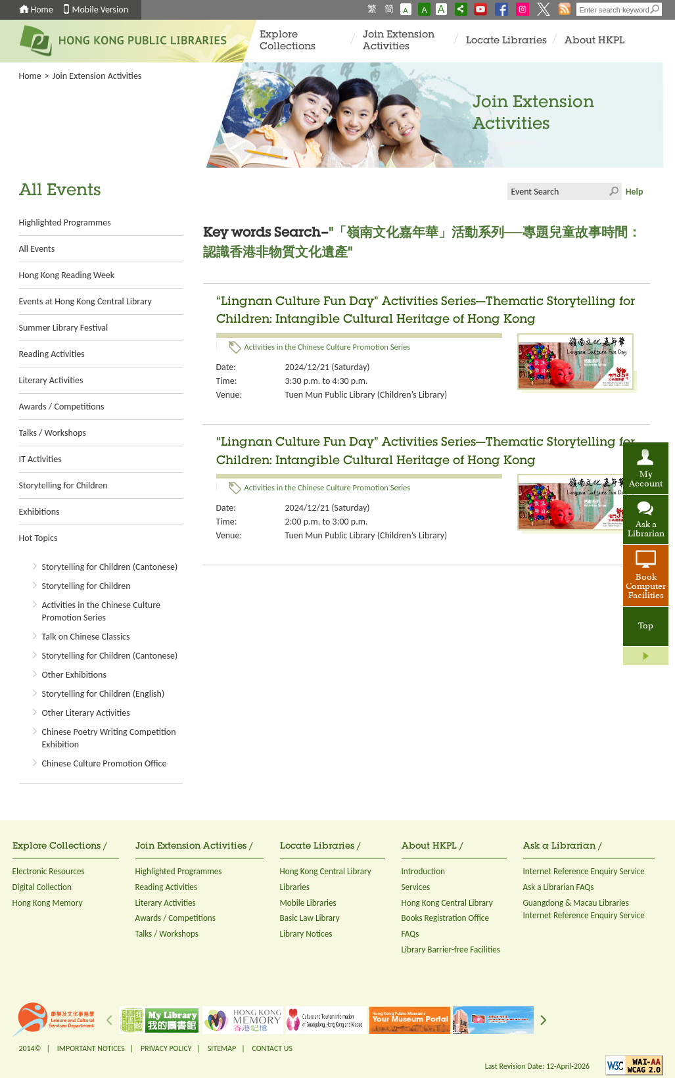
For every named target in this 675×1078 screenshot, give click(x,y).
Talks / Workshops (52, 432)
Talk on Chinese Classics (86, 636)
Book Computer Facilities (646, 587)
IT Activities (40, 459)
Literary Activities (51, 380)
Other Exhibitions (74, 674)
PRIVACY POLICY (166, 1048)
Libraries (295, 887)
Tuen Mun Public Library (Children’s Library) (366, 394)
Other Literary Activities (86, 712)
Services (416, 887)
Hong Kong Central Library (325, 871)
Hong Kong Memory (47, 902)
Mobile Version (100, 9)
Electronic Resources (48, 871)
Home (42, 9)
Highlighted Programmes (65, 222)
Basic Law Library (310, 918)
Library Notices (306, 933)
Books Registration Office (446, 918)
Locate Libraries (506, 41)
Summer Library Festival (63, 327)
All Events (37, 248)
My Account (646, 480)
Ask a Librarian (646, 530)
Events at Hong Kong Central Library (85, 301)
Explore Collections (287, 41)
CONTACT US (272, 1048)
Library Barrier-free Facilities (451, 949)
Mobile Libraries (308, 902)
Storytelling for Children (63, 485)
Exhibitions (39, 511)
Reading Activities (52, 354)
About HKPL (594, 41)
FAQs (410, 933)
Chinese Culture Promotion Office (104, 763)
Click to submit (613, 191)
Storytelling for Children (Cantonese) (110, 567)
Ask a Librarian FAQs (558, 887)
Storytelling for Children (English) (103, 693)
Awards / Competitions (62, 406)
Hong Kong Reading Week (67, 275)
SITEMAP (222, 1048)
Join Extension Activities (398, 41)
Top (645, 626)
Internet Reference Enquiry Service (584, 871)
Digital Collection (42, 887)
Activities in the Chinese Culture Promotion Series (327, 347)
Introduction (424, 871)
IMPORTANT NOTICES (91, 1048)
